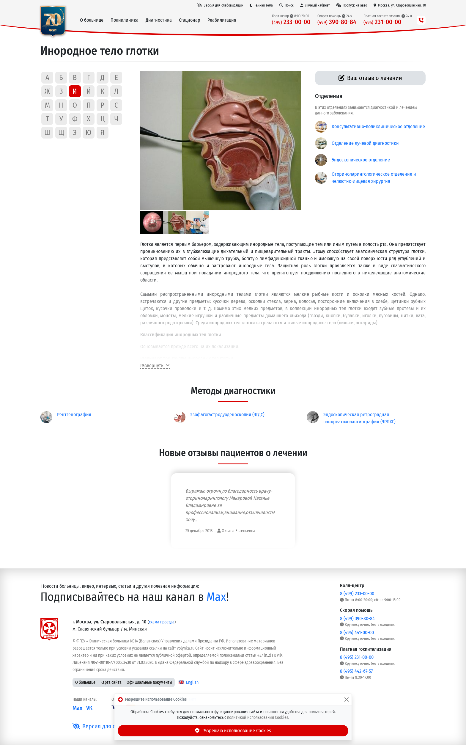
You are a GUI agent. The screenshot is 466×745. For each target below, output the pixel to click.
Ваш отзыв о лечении (370, 77)
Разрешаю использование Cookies (233, 730)
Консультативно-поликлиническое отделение (378, 126)
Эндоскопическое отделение (361, 160)
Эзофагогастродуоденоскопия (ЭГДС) (227, 414)
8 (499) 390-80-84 (357, 618)
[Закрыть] (346, 699)
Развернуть (155, 365)
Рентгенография (74, 414)
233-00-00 (291, 22)
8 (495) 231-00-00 (357, 657)
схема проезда (161, 622)
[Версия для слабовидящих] (220, 5)
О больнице (85, 682)
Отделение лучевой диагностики (365, 143)
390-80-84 (336, 22)
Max (216, 597)
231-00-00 (382, 22)
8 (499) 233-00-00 (357, 593)
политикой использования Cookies (257, 717)
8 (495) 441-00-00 (357, 632)
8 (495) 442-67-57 (356, 671)
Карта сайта (111, 682)
